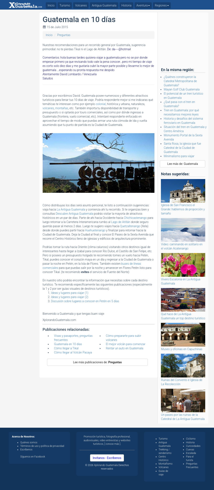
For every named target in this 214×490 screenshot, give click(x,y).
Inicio (49, 35)
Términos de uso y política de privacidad (42, 446)
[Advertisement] (22, 75)
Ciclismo (191, 438)
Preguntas (63, 35)
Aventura (143, 5)
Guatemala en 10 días (68, 344)
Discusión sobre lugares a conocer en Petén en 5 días (85, 301)
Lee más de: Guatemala (182, 163)
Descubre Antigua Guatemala (75, 213)
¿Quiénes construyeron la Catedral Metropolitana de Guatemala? (180, 81)
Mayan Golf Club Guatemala (181, 89)
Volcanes (81, 5)
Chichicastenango (135, 217)
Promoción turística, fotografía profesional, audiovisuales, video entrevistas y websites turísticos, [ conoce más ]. (107, 440)
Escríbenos (26, 449)
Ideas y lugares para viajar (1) (69, 293)
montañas (61, 108)
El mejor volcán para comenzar (125, 344)
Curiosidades (193, 446)
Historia (126, 5)
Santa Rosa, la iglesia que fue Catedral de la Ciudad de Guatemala (182, 148)
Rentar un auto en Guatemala (124, 348)
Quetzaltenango (130, 226)
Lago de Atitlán (120, 222)
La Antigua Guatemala (71, 209)
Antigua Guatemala (104, 5)
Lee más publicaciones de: (97, 362)
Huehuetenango (95, 230)
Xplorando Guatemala (106, 465)
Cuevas (190, 449)
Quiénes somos (28, 442)
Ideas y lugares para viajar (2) (69, 297)
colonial (101, 104)
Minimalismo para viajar (179, 156)
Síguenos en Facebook (32, 456)
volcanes (48, 108)
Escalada (191, 453)
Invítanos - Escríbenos (107, 458)
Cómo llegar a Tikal (66, 348)
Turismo (65, 5)
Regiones (162, 5)
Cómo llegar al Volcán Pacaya (73, 352)
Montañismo (166, 463)
